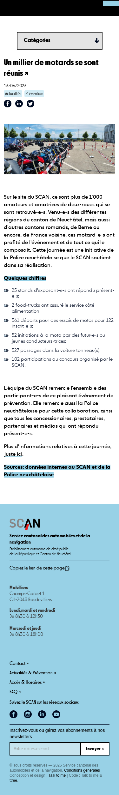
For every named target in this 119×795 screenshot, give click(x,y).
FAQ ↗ (15, 692)
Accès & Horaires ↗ (27, 682)
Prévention (34, 94)
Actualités (13, 94)
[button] (8, 8)
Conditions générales (82, 770)
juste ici (13, 454)
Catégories (37, 40)
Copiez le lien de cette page (40, 568)
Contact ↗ (19, 663)
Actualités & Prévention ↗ (33, 673)
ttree (13, 780)
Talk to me (57, 775)
